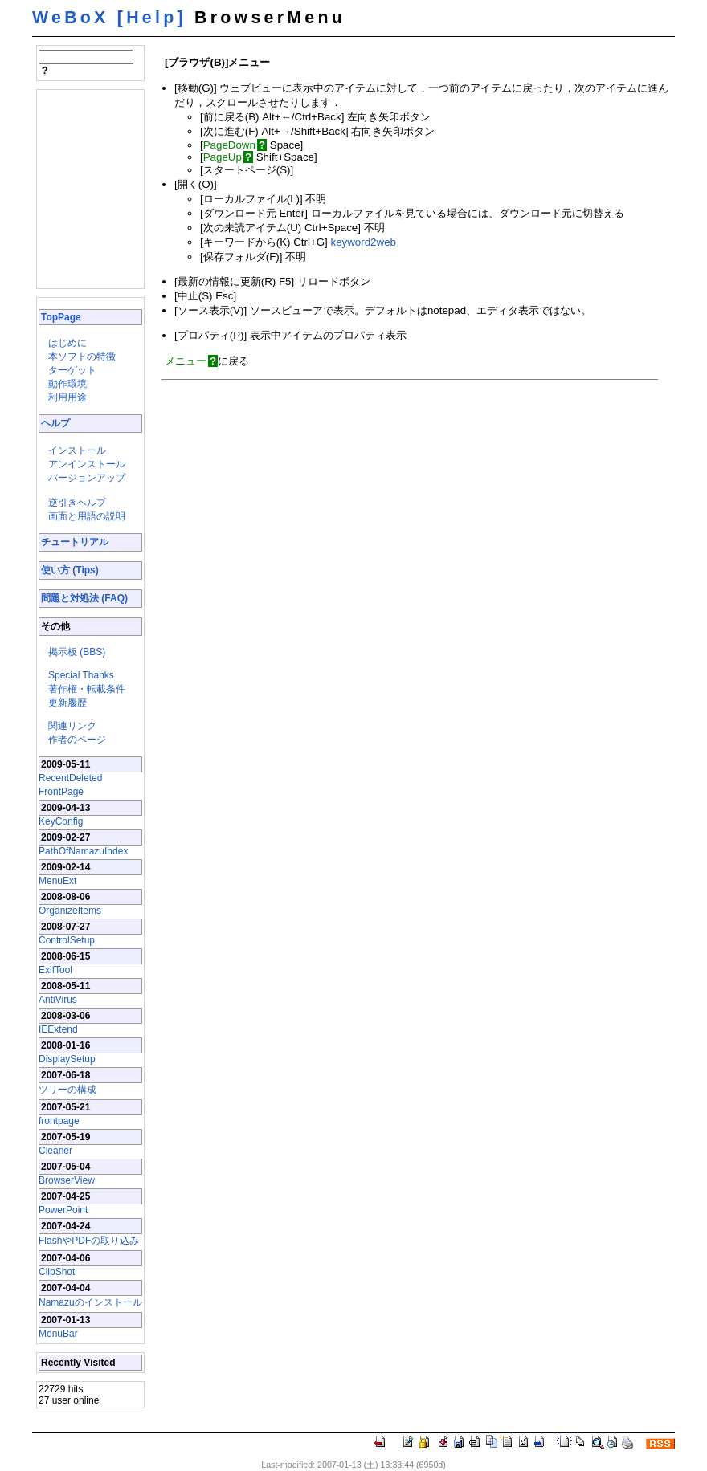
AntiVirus (58, 999)
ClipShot (57, 1271)
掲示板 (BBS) (76, 652)
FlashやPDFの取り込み (89, 1240)
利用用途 (67, 397)
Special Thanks (81, 675)
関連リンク (72, 725)
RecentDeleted (70, 778)
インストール (77, 450)
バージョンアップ (86, 477)
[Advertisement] (87, 188)
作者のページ (77, 739)
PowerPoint (63, 1210)
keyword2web (363, 242)
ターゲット (72, 370)
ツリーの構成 (67, 1089)
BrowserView (67, 1180)
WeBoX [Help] (109, 17)
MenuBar (58, 1333)
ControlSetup (67, 940)
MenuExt (57, 880)
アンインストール (86, 464)
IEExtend (58, 1029)
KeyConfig (61, 821)
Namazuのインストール (90, 1302)
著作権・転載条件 (86, 689)
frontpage (59, 1121)
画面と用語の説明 (86, 516)
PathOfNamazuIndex (83, 851)
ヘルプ (55, 423)
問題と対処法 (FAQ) (84, 598)
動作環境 (67, 383)
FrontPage (61, 791)
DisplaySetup (67, 1059)
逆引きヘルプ (77, 502)
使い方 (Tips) (70, 570)
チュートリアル (74, 542)
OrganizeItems (70, 910)
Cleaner (55, 1150)
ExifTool (55, 970)
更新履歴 (67, 702)
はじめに (67, 342)
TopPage (61, 317)
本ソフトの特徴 (82, 356)
